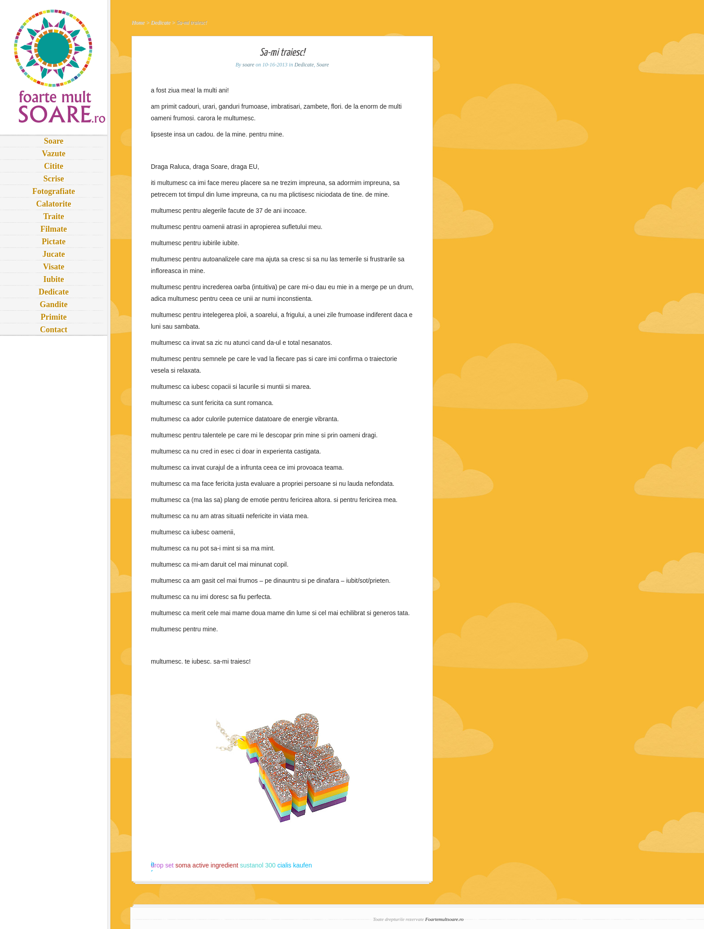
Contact (53, 329)
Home (138, 22)
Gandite (53, 304)
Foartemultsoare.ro (444, 919)
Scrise (54, 178)
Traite (53, 216)
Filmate (53, 229)
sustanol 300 (257, 865)
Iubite (53, 279)
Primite (54, 317)
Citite (53, 166)
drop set (162, 865)
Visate (53, 266)
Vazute (53, 153)
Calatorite (53, 203)
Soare (54, 140)
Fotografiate (53, 191)
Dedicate (54, 291)
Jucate (54, 254)
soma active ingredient (206, 865)
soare (248, 65)
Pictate (54, 241)
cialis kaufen (294, 865)
